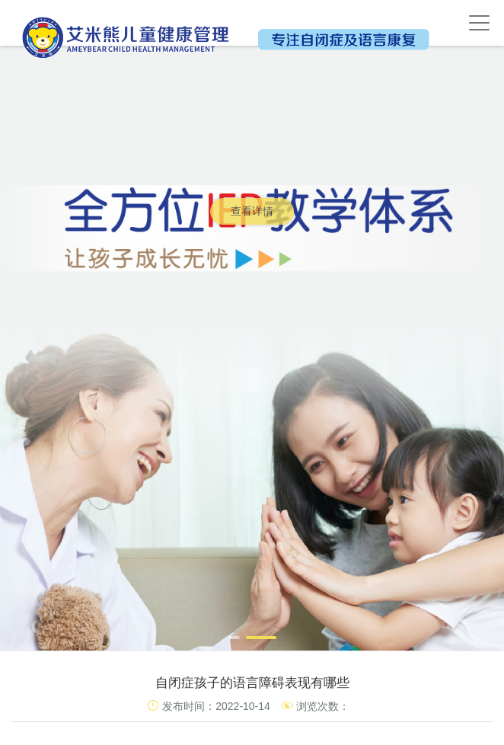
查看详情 (252, 211)
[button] (234, 637)
